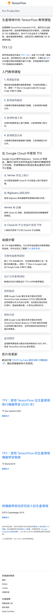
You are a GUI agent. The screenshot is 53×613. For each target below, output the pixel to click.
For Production (11, 11)
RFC (48, 58)
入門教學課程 (11, 72)
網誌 (4, 580)
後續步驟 (8, 240)
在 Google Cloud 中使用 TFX (22, 153)
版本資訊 (5, 607)
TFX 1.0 (7, 47)
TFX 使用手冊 (33, 248)
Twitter (5, 588)
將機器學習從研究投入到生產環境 (25, 506)
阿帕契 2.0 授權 (24, 529)
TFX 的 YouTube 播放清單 (25, 360)
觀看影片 (5, 416)
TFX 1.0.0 (25, 55)
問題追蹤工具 (7, 603)
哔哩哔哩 (5, 592)
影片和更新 (9, 354)
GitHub (4, 584)
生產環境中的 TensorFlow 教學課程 (26, 20)
